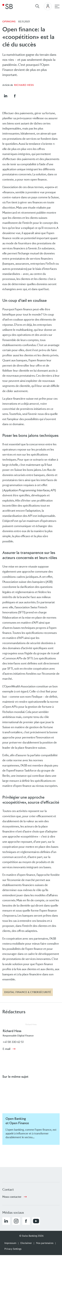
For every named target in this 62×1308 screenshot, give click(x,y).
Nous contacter (12, 1197)
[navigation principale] (57, 6)
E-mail (6, 1049)
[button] (5, 96)
